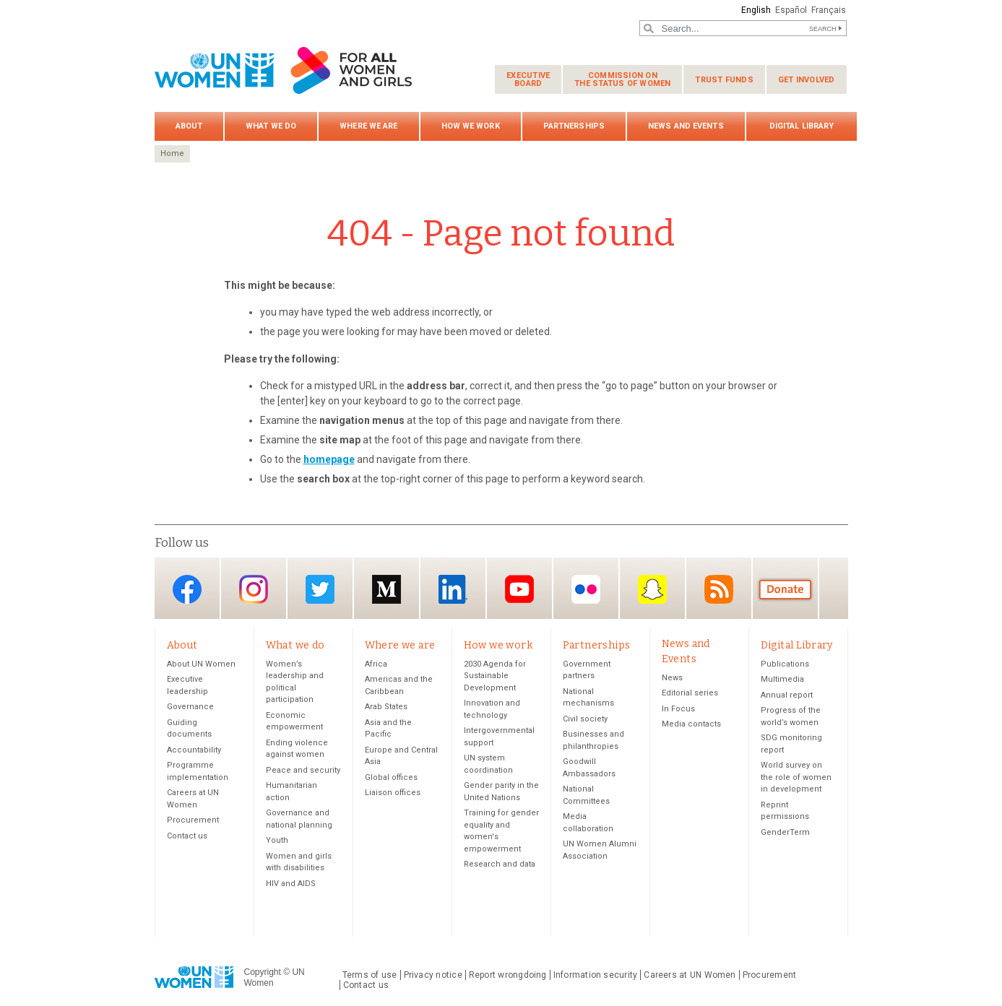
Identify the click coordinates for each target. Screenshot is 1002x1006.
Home (172, 153)
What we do (271, 126)
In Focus (678, 709)
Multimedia (782, 680)
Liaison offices (392, 793)
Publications (785, 664)
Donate (785, 589)
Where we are (368, 126)
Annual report (787, 696)
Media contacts (691, 724)
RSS (718, 589)
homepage (329, 459)
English (754, 10)
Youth (277, 841)
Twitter (320, 589)
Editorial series (690, 693)
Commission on (622, 79)
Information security (595, 976)
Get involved (806, 79)
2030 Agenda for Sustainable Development (495, 676)
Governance (190, 707)
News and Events (686, 126)
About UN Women (201, 664)
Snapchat (652, 589)
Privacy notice (433, 976)
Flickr (585, 589)
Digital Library (801, 126)
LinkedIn (452, 589)
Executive (528, 79)
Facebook (187, 589)
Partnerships (574, 126)
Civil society (585, 719)
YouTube (519, 589)
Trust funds (724, 79)
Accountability (194, 750)
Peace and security (303, 771)
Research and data (499, 865)
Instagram (253, 589)
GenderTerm (785, 833)
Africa (376, 664)
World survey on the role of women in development (796, 777)
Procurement (193, 820)
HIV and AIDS (291, 884)
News (672, 678)
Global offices (391, 778)
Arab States (386, 707)
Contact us (187, 836)
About (189, 126)
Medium (386, 589)
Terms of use (369, 976)
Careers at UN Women (689, 976)
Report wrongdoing (508, 976)
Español (790, 10)
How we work (470, 126)
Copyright (262, 973)
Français (828, 10)
